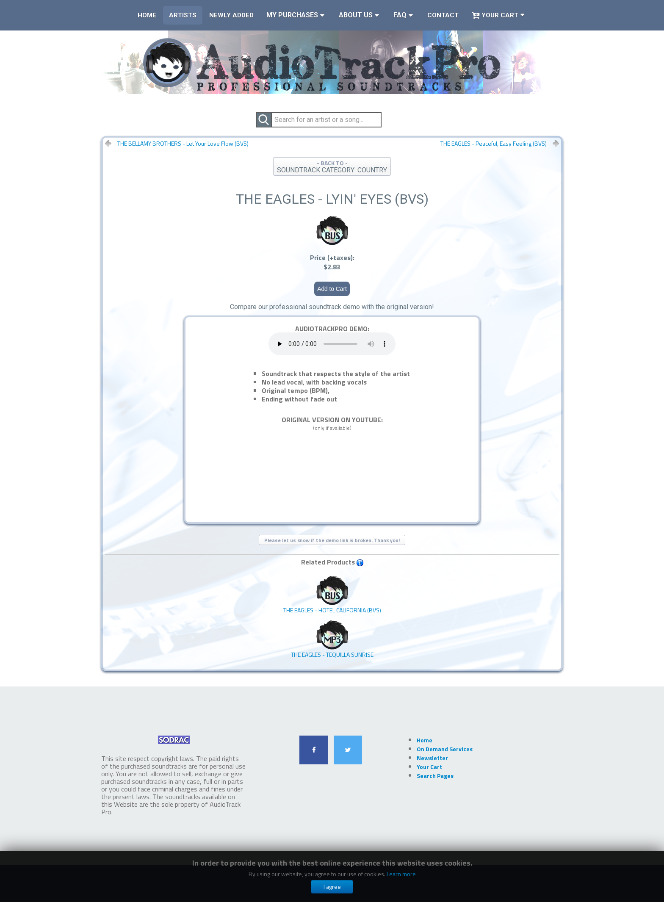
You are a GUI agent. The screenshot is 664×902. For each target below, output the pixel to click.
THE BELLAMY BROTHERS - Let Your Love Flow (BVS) (183, 143)
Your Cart (494, 15)
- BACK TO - (332, 166)
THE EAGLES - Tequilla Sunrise (332, 639)
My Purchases (292, 15)
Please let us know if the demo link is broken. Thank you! (332, 540)
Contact (443, 15)
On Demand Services (445, 748)
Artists (182, 15)
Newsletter (432, 757)
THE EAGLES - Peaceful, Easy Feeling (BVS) (493, 143)
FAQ (400, 15)
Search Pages (435, 775)
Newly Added (231, 15)
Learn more (401, 873)
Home (147, 15)
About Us (356, 15)
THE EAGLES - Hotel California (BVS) (332, 594)
